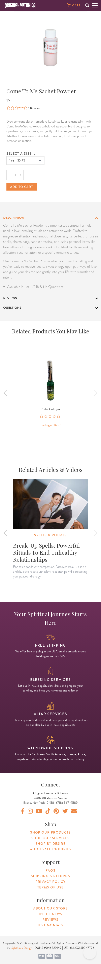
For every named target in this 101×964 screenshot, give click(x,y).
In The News (50, 914)
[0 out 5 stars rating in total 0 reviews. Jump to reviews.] (23, 108)
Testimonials (50, 925)
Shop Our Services (50, 838)
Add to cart (21, 187)
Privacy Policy (50, 881)
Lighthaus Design (21, 947)
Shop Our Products (50, 832)
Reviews (50, 919)
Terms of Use (50, 887)
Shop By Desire (50, 843)
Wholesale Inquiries (50, 849)
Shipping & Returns (50, 876)
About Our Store (50, 908)
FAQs (50, 870)
